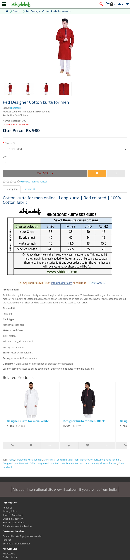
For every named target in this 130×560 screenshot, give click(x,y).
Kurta (11, 459)
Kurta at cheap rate (85, 463)
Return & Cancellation (14, 522)
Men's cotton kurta (89, 459)
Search (17, 11)
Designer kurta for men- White (28, 421)
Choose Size (11, 143)
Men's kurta (49, 459)
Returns (7, 539)
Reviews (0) (29, 189)
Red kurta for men (64, 463)
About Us (7, 507)
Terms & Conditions (13, 515)
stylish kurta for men (106, 463)
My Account (9, 553)
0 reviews (25, 181)
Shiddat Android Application (17, 526)
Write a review (39, 181)
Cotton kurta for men (67, 459)
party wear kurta (45, 463)
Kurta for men (35, 459)
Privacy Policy (10, 511)
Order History (10, 557)
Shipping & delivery (13, 518)
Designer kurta (10, 463)
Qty (4, 156)
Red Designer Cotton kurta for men (47, 11)
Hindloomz (15, 107)
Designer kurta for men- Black (84, 421)
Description (12, 189)
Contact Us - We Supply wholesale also (22, 536)
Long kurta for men (110, 459)
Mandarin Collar (27, 463)
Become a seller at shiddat (16, 543)
